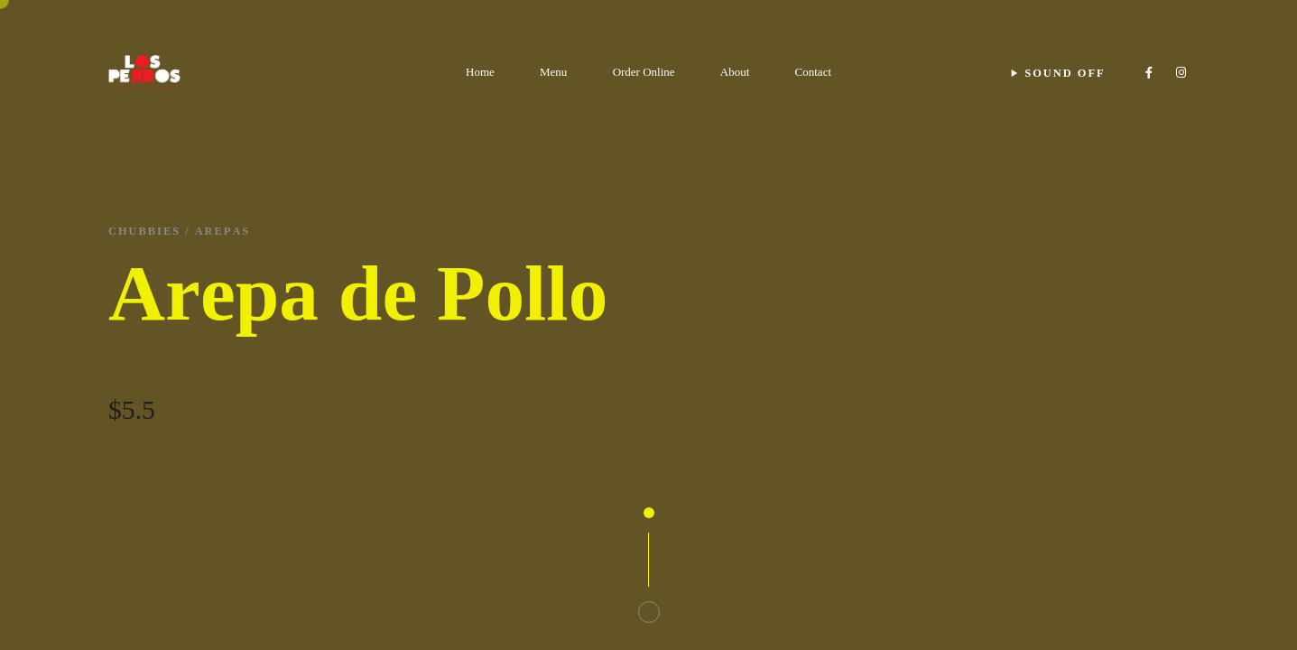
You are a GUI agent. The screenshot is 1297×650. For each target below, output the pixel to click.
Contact (813, 72)
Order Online (644, 72)
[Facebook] (1149, 73)
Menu (553, 72)
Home (480, 72)
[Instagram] (1181, 73)
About (735, 72)
